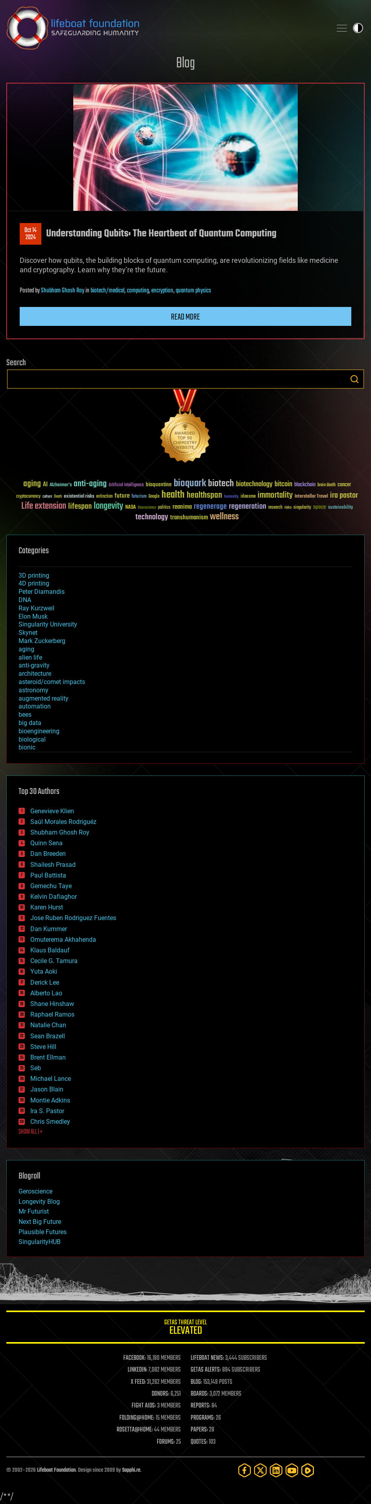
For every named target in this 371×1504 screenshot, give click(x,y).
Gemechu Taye (51, 886)
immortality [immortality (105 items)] (275, 495)
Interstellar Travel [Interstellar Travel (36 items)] (311, 497)
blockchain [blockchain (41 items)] (304, 485)
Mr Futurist (34, 1211)
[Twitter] (260, 1470)
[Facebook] (244, 1470)
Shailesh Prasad (53, 864)
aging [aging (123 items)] (32, 484)
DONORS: (160, 1394)
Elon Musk (33, 616)
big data (30, 723)
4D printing (34, 583)
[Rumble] (307, 1470)
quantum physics (193, 291)
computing (138, 291)
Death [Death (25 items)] (58, 497)
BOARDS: (199, 1394)
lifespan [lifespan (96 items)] (80, 506)
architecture (35, 673)
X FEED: (138, 1382)
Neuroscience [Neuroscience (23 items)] (147, 508)
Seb (35, 1068)
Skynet (28, 632)
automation (35, 706)
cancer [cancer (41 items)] (344, 485)
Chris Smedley (50, 1121)
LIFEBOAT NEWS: (207, 1358)
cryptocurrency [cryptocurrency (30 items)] (28, 496)
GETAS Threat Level (185, 1328)
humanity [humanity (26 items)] (231, 497)
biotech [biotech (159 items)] (221, 483)
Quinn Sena (46, 843)
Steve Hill (43, 1046)
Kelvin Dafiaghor (53, 896)
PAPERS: (199, 1430)
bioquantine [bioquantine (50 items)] (159, 484)
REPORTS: (200, 1406)
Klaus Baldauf (50, 950)
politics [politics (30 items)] (164, 507)
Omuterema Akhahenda (63, 939)
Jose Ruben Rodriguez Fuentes (73, 918)
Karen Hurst (46, 907)
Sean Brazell (47, 1036)
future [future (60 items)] (122, 496)
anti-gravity (34, 665)
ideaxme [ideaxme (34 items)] (248, 497)
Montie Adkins (50, 1100)
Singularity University (48, 624)
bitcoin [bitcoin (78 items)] (283, 484)
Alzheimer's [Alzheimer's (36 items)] (61, 485)
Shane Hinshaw (52, 1004)
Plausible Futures (43, 1232)
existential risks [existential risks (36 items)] (79, 497)
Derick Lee (44, 982)
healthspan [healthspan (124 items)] (204, 495)
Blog (185, 63)
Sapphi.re (131, 1470)
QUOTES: (199, 1442)
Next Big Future (40, 1221)
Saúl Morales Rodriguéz (63, 821)
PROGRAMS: (203, 1418)
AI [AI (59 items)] (45, 485)
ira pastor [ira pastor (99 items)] (344, 495)
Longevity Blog (39, 1201)
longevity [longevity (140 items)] (108, 506)
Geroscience (35, 1191)
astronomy (33, 690)
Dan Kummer (48, 929)
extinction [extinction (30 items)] (104, 496)
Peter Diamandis (42, 591)
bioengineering (39, 731)
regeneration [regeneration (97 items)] (247, 506)
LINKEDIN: (137, 1370)
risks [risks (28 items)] (287, 507)
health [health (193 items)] (173, 495)
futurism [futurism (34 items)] (139, 497)
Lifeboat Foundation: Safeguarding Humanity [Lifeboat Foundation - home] (165, 28)
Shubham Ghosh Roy (62, 291)
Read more (185, 317)
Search (354, 379)
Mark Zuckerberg (42, 641)
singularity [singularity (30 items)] (302, 507)
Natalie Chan (48, 1025)
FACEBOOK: (134, 1358)
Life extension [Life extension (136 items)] (43, 506)
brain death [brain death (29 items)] (326, 485)
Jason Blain (46, 1089)
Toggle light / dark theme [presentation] (358, 28)
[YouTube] (292, 1470)
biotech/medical (107, 291)
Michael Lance (50, 1078)
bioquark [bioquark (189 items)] (190, 483)
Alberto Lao (46, 993)
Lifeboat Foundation (56, 1470)
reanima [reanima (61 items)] (182, 507)
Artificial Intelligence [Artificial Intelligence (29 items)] (126, 485)
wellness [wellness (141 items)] (224, 517)
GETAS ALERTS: (206, 1370)
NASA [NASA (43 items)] (130, 507)
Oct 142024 (30, 234)
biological (32, 739)
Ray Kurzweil (36, 608)
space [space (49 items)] (319, 507)
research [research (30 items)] (275, 507)
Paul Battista (48, 875)
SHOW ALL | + (31, 1132)
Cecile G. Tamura (54, 961)
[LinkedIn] (276, 1470)
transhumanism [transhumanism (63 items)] (189, 517)
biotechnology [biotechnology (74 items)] (254, 484)
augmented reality (44, 698)
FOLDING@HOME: (136, 1418)
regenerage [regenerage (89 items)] (210, 506)
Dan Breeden (48, 853)
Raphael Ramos (52, 1014)
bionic (27, 747)
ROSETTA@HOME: (135, 1430)
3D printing (34, 575)
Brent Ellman (48, 1057)
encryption (162, 291)
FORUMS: (166, 1442)
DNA (25, 600)
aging (26, 649)
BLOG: (196, 1382)
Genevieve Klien (52, 811)
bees (25, 714)
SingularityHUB (40, 1242)
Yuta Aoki (43, 971)
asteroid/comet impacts (52, 682)
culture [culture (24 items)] (47, 497)
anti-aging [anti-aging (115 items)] (90, 484)
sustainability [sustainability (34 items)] (340, 508)
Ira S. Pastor (47, 1111)
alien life (30, 657)
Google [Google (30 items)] (154, 496)
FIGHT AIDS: (144, 1406)
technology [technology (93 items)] (151, 517)
